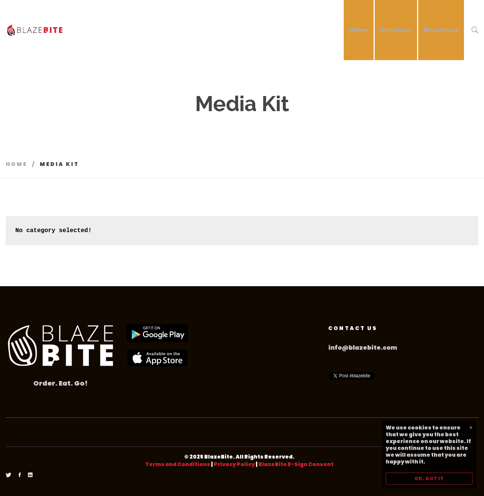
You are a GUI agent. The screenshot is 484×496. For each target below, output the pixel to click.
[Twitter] (8, 475)
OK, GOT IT (429, 478)
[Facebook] (20, 475)
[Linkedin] (30, 475)
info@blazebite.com (362, 347)
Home (16, 164)
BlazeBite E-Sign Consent (296, 464)
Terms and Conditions (177, 464)
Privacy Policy (234, 464)
